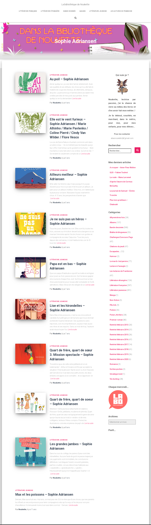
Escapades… (115, 251)
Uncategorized (116, 374)
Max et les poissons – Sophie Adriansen (44, 494)
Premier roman (116, 320)
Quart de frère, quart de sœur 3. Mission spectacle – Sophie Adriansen (71, 354)
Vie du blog (114, 379)
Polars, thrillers (116, 315)
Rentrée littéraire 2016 (119, 339)
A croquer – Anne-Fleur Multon (123, 167)
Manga (112, 295)
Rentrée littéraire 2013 (119, 325)
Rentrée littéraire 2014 (119, 330)
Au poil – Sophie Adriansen (69, 79)
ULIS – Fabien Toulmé (119, 172)
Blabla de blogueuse (118, 232)
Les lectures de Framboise (121, 11)
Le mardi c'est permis (119, 261)
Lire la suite (76, 98)
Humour (113, 256)
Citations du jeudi (117, 246)
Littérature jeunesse (98, 11)
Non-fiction (114, 300)
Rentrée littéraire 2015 (119, 335)
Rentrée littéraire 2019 (119, 354)
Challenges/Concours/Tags (121, 237)
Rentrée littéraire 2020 (119, 359)
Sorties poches (116, 369)
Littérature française (28, 11)
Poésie (113, 310)
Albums (82, 11)
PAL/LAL (113, 305)
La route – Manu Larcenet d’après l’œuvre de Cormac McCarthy (121, 181)
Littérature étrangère (50, 11)
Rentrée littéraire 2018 (119, 349)
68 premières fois (117, 217)
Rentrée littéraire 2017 (119, 344)
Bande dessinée (69, 11)
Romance (114, 364)
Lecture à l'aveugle (117, 266)
